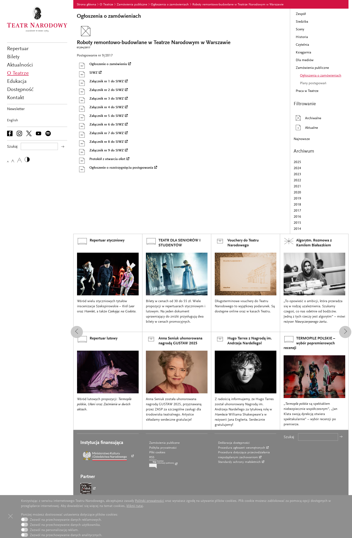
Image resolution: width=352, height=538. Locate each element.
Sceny (300, 29)
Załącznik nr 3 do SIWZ (100, 98)
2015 (297, 223)
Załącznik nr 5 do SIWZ (100, 116)
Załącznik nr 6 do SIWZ (100, 124)
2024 (297, 168)
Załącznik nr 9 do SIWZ (100, 150)
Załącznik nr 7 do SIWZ (100, 133)
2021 (297, 186)
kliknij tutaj (135, 506)
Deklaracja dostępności (234, 443)
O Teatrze (18, 73)
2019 (297, 198)
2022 (297, 180)
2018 (297, 204)
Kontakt (15, 98)
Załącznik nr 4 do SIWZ (100, 107)
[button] (77, 332)
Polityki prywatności (149, 501)
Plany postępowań (313, 83)
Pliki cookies (157, 452)
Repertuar (18, 49)
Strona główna (86, 4)
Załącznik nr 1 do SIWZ (100, 81)
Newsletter (16, 109)
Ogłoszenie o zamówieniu (102, 64)
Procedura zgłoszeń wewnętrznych (241, 448)
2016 (297, 217)
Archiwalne (307, 118)
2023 (297, 174)
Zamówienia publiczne (132, 4)
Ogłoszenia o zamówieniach (170, 4)
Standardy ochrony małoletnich (239, 462)
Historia (302, 37)
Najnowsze (302, 139)
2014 (297, 229)
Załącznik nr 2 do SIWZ (100, 90)
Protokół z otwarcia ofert (101, 159)
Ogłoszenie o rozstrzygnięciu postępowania (115, 168)
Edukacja (17, 81)
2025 (297, 162)
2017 (297, 211)
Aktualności (20, 65)
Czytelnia (302, 45)
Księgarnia (303, 52)
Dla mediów (304, 60)
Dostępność (20, 89)
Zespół (301, 14)
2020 (297, 192)
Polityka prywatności (162, 448)
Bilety (13, 57)
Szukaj (289, 437)
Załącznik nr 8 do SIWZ (100, 142)
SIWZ (87, 73)
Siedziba (302, 22)
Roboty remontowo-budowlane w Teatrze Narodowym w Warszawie (238, 4)
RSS (151, 457)
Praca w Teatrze (307, 91)
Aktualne (306, 127)
